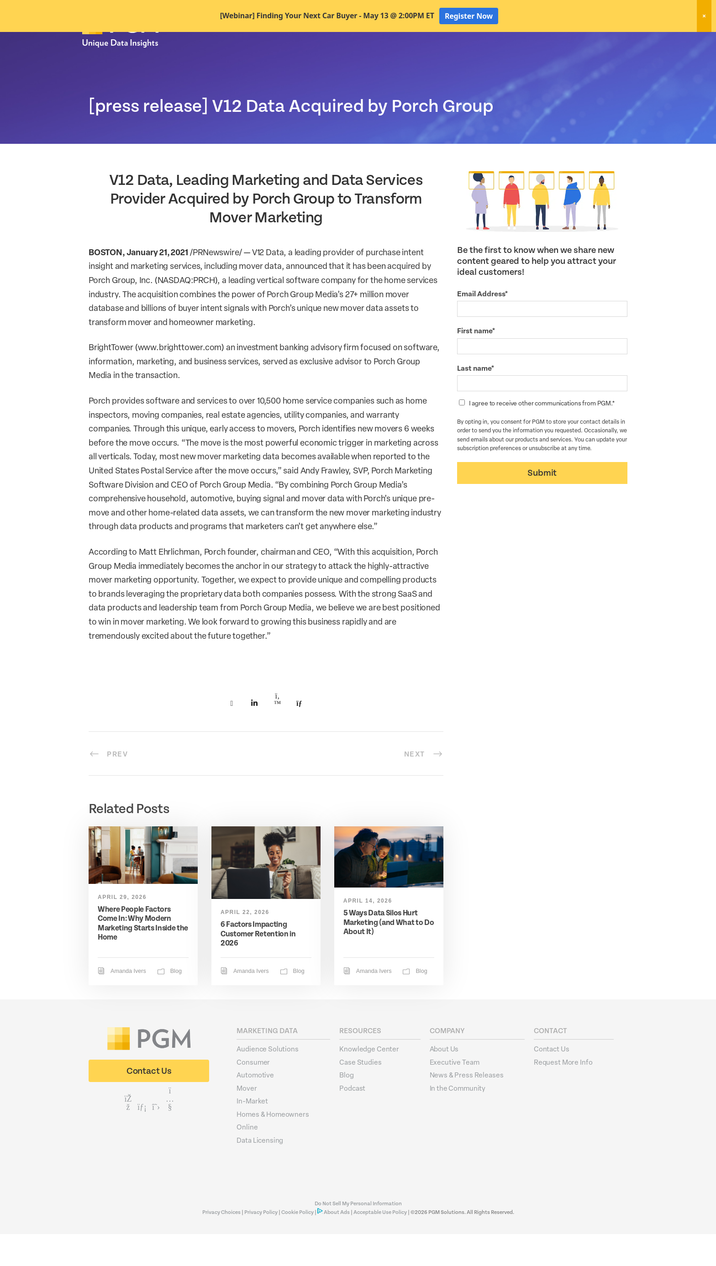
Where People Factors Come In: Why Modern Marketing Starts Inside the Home (143, 955)
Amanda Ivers (128, 1003)
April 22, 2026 (245, 944)
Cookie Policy (297, 1244)
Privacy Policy (261, 1244)
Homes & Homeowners (273, 1145)
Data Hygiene (440, 58)
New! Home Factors (524, 42)
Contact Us (551, 1080)
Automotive (255, 1106)
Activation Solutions (505, 58)
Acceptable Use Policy (380, 1244)
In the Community (458, 1119)
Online (247, 1158)
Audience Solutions (267, 1080)
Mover (247, 1119)
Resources (565, 58)
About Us (610, 58)
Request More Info (563, 1093)
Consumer (253, 1093)
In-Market (252, 1132)
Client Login (609, 42)
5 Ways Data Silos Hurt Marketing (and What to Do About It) (388, 954)
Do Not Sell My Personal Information (358, 1236)
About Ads (337, 1244)
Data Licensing (260, 1172)
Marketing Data (382, 58)
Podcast (352, 1119)
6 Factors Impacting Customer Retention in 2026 (258, 965)
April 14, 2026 (367, 933)
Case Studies (360, 1093)
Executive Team (454, 1093)
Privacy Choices (222, 1244)
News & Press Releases (467, 1106)
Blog (176, 1003)
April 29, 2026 (122, 929)
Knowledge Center (369, 1080)
